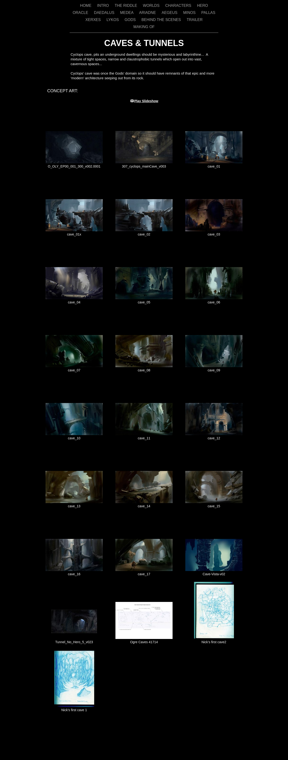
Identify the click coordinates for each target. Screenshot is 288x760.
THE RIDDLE (126, 6)
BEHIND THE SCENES (161, 20)
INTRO (103, 6)
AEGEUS (170, 13)
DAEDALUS (104, 13)
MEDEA (127, 13)
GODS (131, 20)
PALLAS (208, 13)
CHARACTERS (178, 6)
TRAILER (195, 20)
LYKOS (113, 20)
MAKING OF (144, 27)
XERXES (93, 20)
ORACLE (81, 13)
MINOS (190, 13)
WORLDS (152, 6)
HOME (86, 6)
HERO (202, 6)
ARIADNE (148, 13)
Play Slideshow (146, 101)
